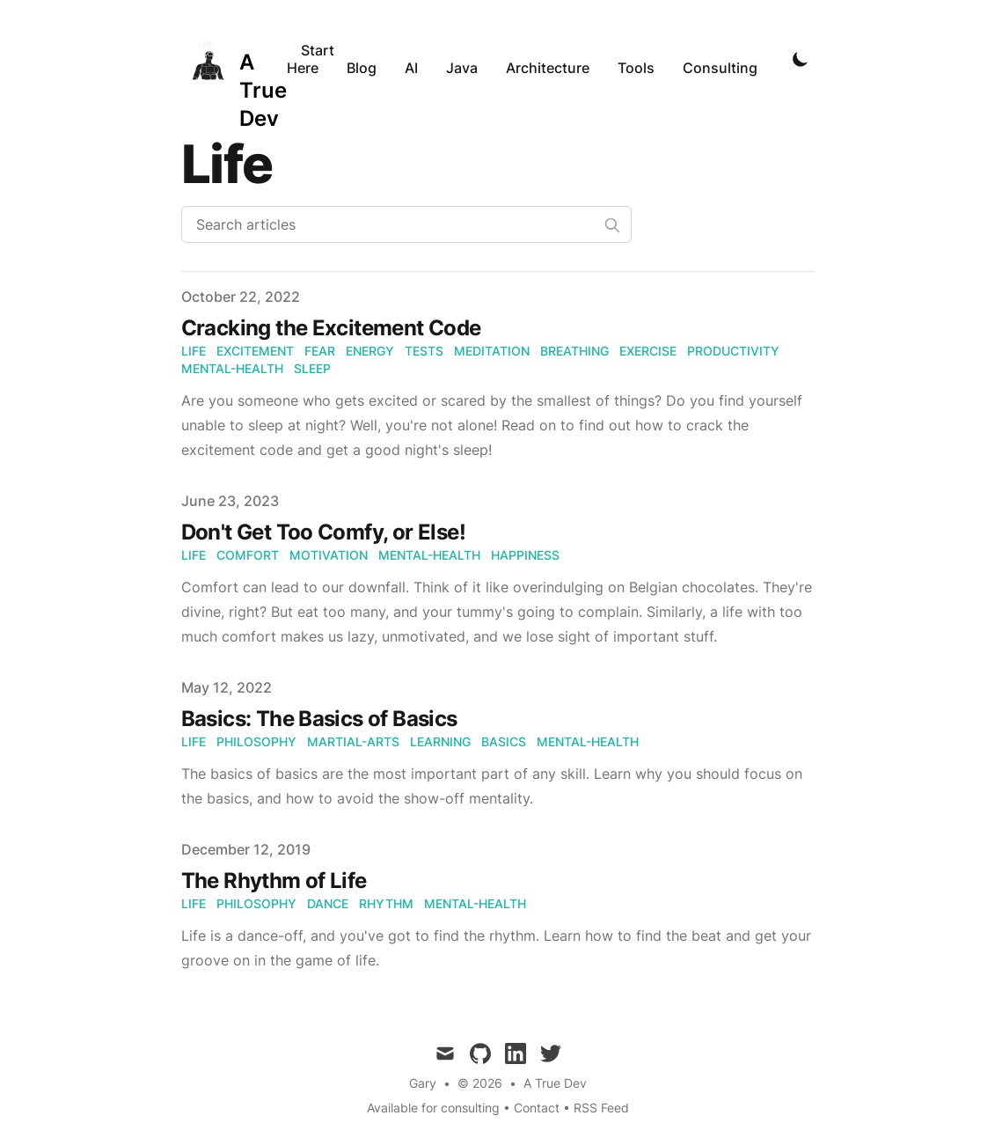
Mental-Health (232, 368)
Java (462, 68)
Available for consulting (433, 1107)
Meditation (492, 350)
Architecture (547, 68)
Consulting (720, 68)
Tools (636, 68)
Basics (503, 741)
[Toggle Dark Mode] (800, 59)
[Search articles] (406, 224)
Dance (327, 903)
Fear (319, 350)
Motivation (328, 554)
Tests (424, 350)
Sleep (312, 368)
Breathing (574, 350)
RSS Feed (601, 1107)
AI (411, 68)
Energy (370, 350)
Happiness (525, 554)
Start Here (310, 59)
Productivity (733, 350)
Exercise (648, 350)
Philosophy (256, 741)
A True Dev (555, 1082)
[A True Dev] (234, 59)
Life (193, 350)
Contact (537, 1107)
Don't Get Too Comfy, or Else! (323, 532)
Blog (362, 68)
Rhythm (386, 903)
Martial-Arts (353, 741)
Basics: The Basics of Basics (319, 718)
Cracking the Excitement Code (331, 328)
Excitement (255, 350)
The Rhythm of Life (274, 880)
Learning (440, 741)
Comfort (247, 554)
